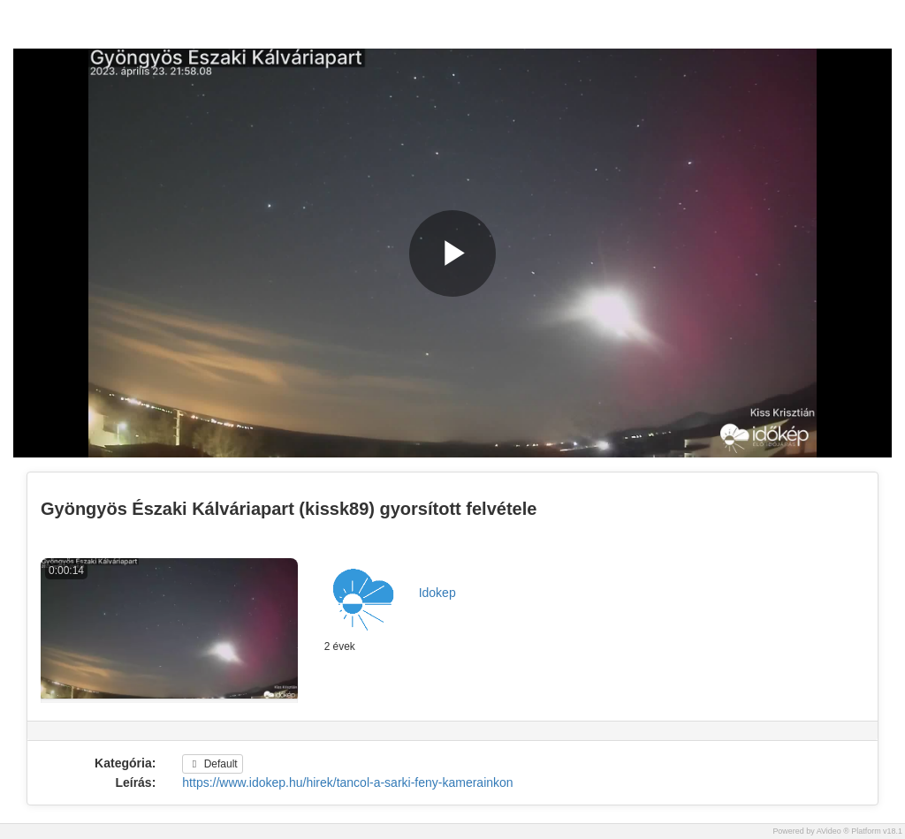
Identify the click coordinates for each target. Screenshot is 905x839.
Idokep (437, 593)
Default (212, 764)
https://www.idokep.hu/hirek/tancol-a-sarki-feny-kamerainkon (347, 782)
